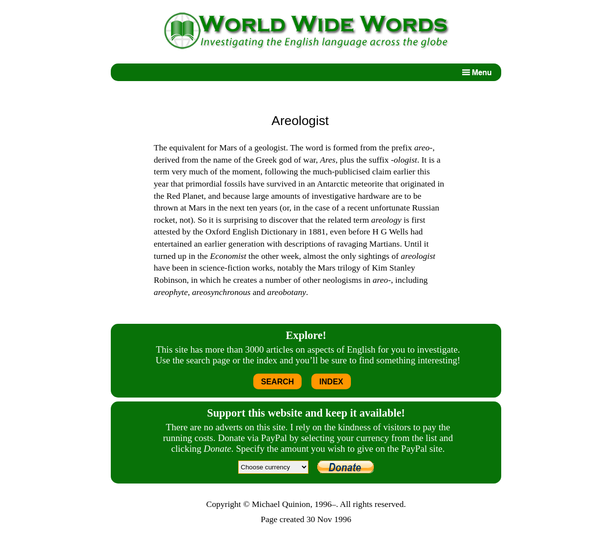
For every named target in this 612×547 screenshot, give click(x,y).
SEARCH (277, 382)
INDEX (331, 382)
